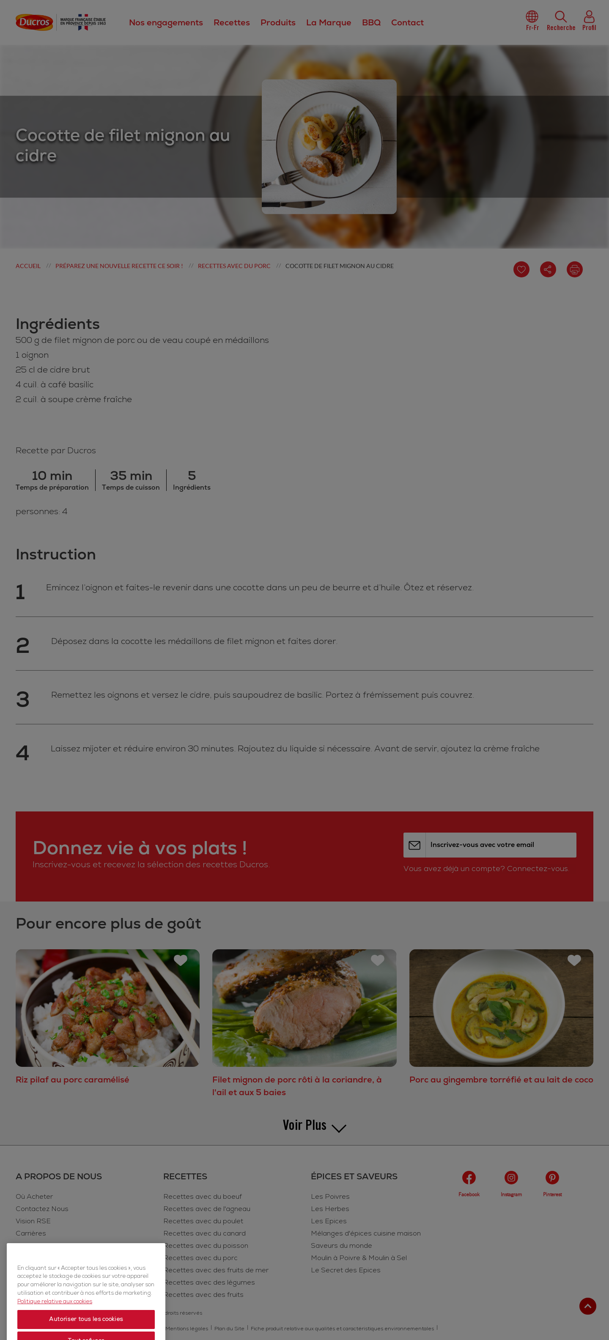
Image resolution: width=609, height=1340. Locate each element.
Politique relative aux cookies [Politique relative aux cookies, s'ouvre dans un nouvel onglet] (54, 1328)
